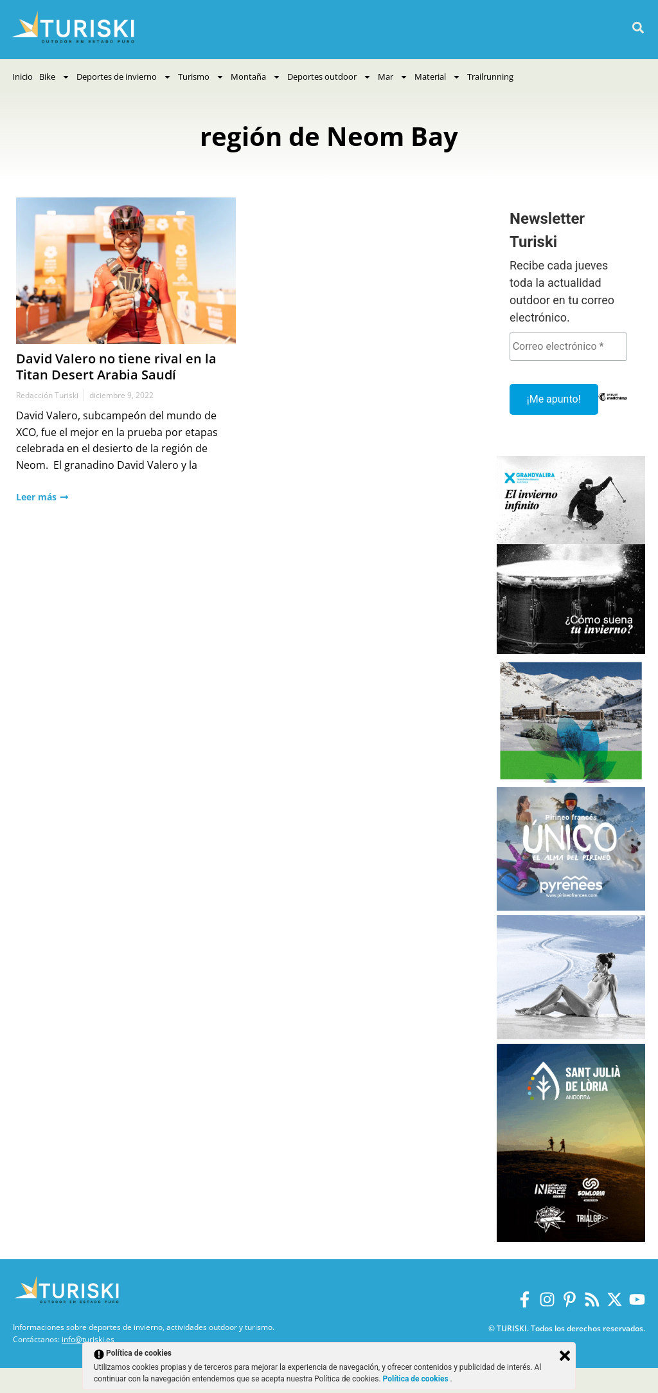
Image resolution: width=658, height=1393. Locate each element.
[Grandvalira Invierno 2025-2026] (571, 650)
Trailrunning (490, 76)
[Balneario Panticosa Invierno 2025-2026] (571, 1036)
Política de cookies (416, 1378)
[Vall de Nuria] (571, 779)
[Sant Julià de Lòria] (571, 1238)
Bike (54, 76)
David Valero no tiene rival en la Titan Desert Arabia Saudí (116, 366)
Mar (393, 76)
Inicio (22, 76)
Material (437, 76)
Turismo (201, 76)
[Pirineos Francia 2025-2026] (571, 907)
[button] (637, 28)
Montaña (256, 76)
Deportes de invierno (124, 76)
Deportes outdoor (329, 76)
